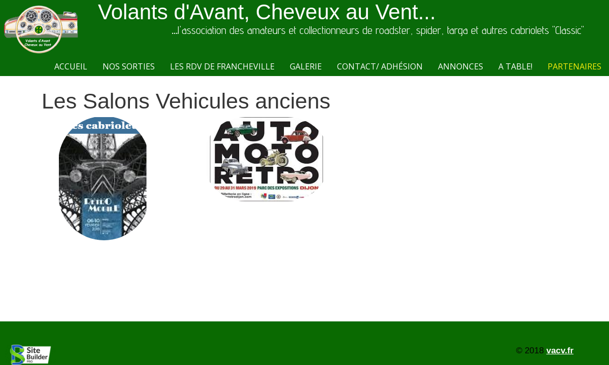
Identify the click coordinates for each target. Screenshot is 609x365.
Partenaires (574, 66)
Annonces (460, 66)
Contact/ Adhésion (380, 66)
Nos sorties (129, 66)
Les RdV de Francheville (222, 66)
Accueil (70, 66)
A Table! (515, 66)
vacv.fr (559, 350)
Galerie (306, 66)
